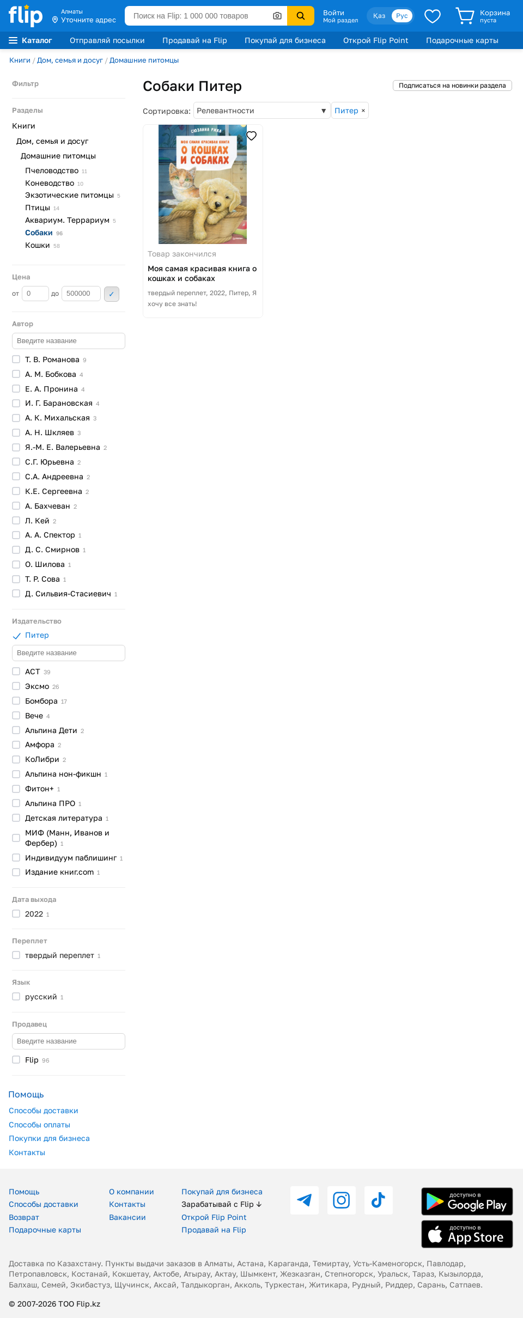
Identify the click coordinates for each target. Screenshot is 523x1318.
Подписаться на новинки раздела (452, 85)
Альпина (54, 730)
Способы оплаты (39, 1124)
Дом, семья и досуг (70, 60)
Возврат (24, 1217)
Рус (402, 15)
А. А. (53, 534)
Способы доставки (43, 1110)
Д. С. (55, 549)
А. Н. (53, 432)
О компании (131, 1191)
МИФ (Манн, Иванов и (67, 837)
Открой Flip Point (376, 40)
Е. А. (55, 388)
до (76, 293)
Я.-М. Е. (66, 446)
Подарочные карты (462, 40)
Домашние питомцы (144, 60)
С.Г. (53, 461)
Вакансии (127, 1217)
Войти (333, 12)
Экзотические (72, 194)
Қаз (379, 15)
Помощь (24, 1191)
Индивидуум (74, 857)
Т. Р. (45, 578)
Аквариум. (70, 219)
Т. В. (56, 359)
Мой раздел (340, 20)
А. (51, 505)
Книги (20, 60)
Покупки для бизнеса (49, 1138)
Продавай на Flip (194, 40)
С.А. (57, 476)
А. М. (54, 374)
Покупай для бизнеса (285, 40)
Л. (40, 520)
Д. (71, 593)
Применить (111, 294)
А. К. (60, 417)
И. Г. (62, 402)
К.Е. (57, 491)
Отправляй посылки (107, 40)
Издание (62, 871)
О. (48, 564)
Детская (66, 817)
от (30, 293)
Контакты (27, 1152)
